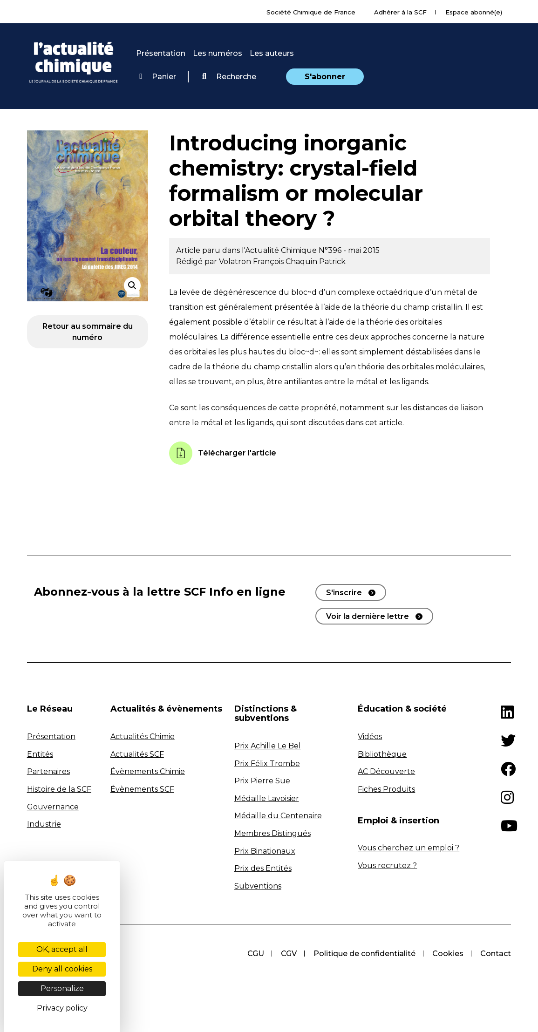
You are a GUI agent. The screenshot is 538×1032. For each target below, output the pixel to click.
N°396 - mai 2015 (349, 250)
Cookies (447, 953)
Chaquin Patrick (316, 261)
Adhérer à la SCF (400, 12)
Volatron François (252, 261)
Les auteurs (272, 53)
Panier (157, 76)
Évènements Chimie (147, 771)
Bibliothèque (382, 754)
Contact (495, 953)
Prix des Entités (263, 868)
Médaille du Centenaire (278, 815)
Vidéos (370, 736)
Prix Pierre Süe (262, 780)
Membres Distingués (272, 833)
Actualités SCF (137, 754)
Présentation (160, 53)
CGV (289, 953)
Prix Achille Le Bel (267, 745)
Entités (40, 754)
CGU (255, 953)
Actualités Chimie (142, 736)
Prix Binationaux (264, 851)
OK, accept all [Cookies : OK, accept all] (62, 949)
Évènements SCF (142, 789)
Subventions (257, 886)
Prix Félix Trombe (267, 763)
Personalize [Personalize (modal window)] (62, 988)
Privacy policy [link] (62, 1008)
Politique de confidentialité (364, 953)
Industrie (44, 824)
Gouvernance (53, 806)
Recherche (229, 76)
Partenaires (48, 771)
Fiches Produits (386, 789)
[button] (229, 76)
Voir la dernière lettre (367, 616)
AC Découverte (386, 771)
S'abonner (325, 76)
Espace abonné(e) (473, 12)
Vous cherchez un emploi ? (408, 847)
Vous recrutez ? (387, 865)
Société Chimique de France (310, 12)
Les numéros (217, 53)
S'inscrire (344, 592)
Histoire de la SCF (59, 789)
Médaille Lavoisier (266, 798)
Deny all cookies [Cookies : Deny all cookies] (62, 968)
